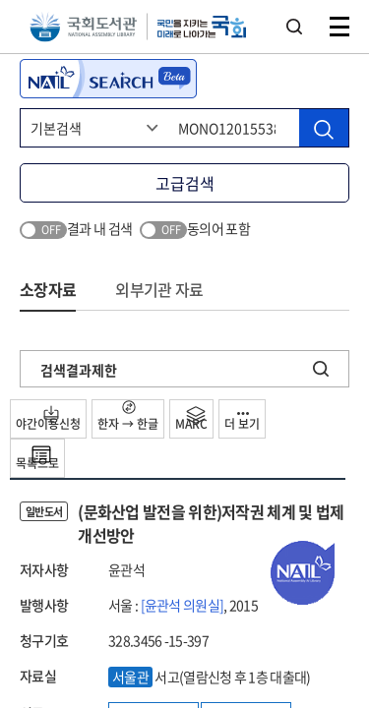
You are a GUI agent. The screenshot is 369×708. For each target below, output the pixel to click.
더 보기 (242, 422)
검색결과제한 (78, 370)
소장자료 (48, 289)
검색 (294, 26)
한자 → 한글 (127, 416)
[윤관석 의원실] (182, 605)
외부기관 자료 (159, 289)
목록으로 (37, 458)
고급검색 (185, 183)
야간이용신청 (48, 419)
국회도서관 (83, 27)
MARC (191, 419)
